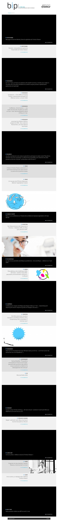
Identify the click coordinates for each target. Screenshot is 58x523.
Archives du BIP (11, 518)
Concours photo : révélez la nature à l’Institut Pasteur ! (19, 455)
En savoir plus (49, 42)
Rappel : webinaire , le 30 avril (17, 421)
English (13, 13)
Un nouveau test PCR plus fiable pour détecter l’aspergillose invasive (18, 182)
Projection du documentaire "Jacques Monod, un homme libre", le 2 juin (18, 464)
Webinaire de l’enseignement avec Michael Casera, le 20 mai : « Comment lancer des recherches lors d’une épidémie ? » (27, 351)
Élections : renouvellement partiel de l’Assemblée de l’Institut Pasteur (18, 49)
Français (9, 13)
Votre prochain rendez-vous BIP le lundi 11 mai (18, 511)
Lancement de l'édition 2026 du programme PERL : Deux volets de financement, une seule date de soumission (19, 123)
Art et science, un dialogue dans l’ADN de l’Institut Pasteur (17, 477)
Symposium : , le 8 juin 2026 (18, 96)
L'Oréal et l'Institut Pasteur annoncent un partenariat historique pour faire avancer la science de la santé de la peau (17, 169)
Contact (48, 518)
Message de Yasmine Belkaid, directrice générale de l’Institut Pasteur (23, 39)
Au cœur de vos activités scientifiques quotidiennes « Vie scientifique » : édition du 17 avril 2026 (29, 261)
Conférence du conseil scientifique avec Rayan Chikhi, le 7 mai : (27, 306)
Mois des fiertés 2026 (22, 375)
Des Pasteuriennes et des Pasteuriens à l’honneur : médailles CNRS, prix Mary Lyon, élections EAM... (18, 227)
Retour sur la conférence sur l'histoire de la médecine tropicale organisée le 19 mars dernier (27, 216)
